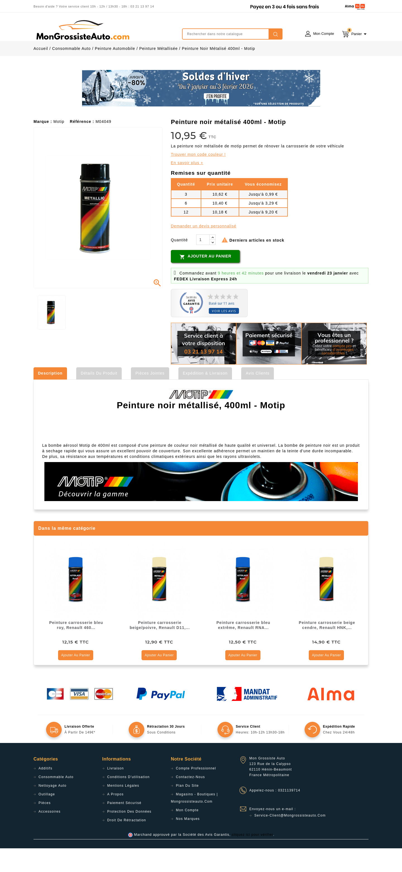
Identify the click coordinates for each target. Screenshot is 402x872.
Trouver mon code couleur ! (198, 178)
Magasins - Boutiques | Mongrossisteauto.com (194, 821)
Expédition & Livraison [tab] (205, 397)
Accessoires (50, 835)
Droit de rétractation (126, 844)
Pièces (45, 827)
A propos (115, 818)
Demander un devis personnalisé (203, 249)
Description (50, 397)
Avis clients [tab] (257, 397)
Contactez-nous (190, 801)
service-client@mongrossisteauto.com (290, 839)
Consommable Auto (56, 801)
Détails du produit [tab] (99, 397)
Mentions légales (123, 809)
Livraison (115, 792)
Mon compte (187, 834)
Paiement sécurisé (124, 827)
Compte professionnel (196, 792)
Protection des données (129, 835)
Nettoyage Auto (52, 809)
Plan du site (187, 809)
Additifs (45, 792)
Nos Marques (188, 842)
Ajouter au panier (205, 280)
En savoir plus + (187, 186)
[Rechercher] (232, 34)
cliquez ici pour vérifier (252, 858)
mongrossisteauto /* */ (82, 30)
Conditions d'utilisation (128, 801)
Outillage (47, 818)
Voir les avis (224, 334)
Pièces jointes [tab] (149, 397)
